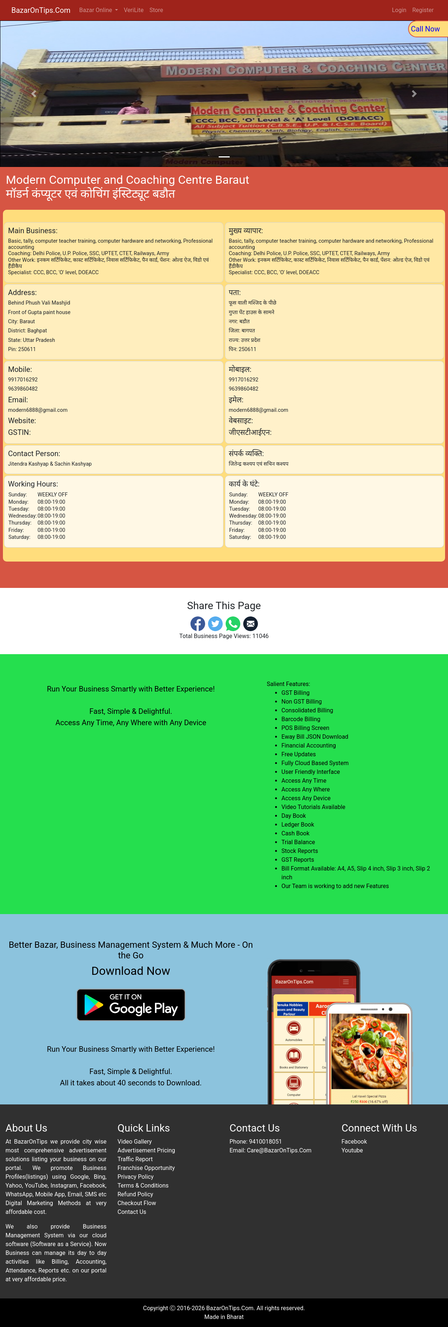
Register (423, 10)
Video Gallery (135, 1141)
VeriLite (134, 10)
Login (399, 10)
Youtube (352, 1150)
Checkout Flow (137, 1203)
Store (156, 10)
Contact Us (132, 1211)
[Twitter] (215, 623)
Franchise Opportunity (146, 1167)
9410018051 (265, 1141)
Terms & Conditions (143, 1185)
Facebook (354, 1141)
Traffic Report (135, 1159)
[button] (33, 93)
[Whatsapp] (233, 623)
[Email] (250, 623)
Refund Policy (135, 1194)
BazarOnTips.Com (40, 10)
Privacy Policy (136, 1176)
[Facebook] (197, 623)
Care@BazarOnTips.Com (279, 1150)
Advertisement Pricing (146, 1150)
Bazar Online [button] (96, 10)
